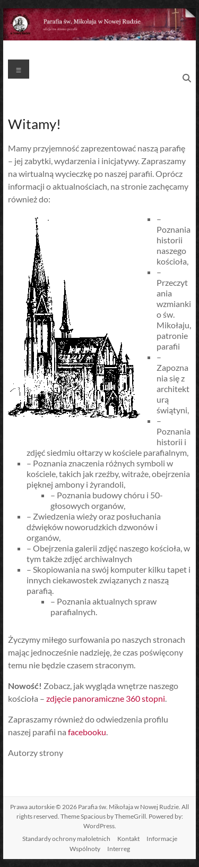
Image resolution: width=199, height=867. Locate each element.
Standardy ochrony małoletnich (66, 839)
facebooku (87, 732)
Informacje (161, 839)
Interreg (118, 849)
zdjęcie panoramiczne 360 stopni (105, 698)
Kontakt (128, 839)
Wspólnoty (85, 849)
